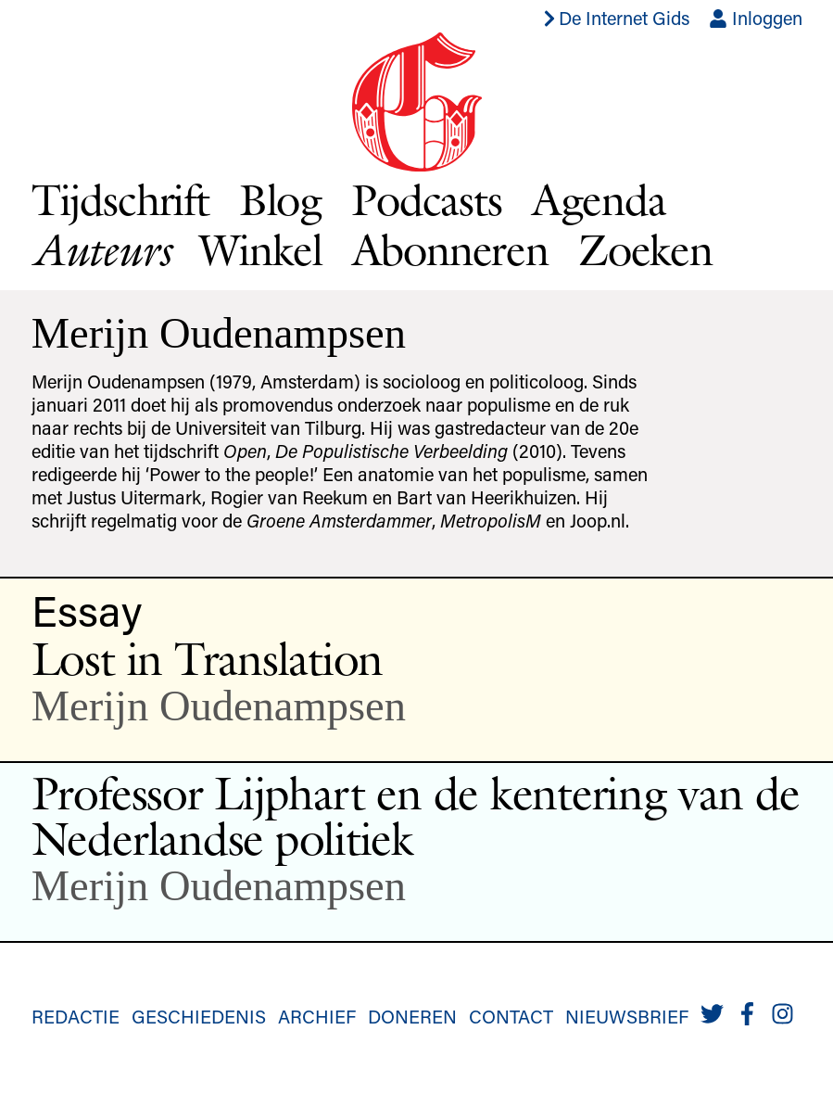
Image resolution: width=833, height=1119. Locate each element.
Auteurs (101, 250)
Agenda (599, 199)
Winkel (260, 249)
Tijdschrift (120, 199)
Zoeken (645, 249)
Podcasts (426, 199)
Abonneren (450, 249)
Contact (511, 1016)
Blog (280, 199)
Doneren (412, 1016)
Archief (317, 1016)
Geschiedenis (199, 1016)
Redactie (76, 1016)
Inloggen (755, 18)
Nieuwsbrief (626, 1016)
